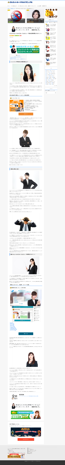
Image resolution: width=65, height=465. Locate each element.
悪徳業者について (13, 8)
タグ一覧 (56, 85)
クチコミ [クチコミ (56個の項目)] (47, 73)
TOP (9, 8)
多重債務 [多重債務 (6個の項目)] (54, 77)
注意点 (20, 35)
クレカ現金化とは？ (31, 449)
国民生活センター (11, 450)
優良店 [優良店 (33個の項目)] (50, 77)
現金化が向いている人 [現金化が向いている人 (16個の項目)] (52, 81)
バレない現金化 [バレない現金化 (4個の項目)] (48, 74)
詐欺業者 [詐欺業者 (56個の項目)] (53, 82)
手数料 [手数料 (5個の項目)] (47, 78)
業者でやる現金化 (17, 35)
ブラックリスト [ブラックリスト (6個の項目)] (53, 74)
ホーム (29, 448)
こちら (24, 452)
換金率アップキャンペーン (32, 451)
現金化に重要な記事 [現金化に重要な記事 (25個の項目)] (48, 82)
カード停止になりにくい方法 (32, 450)
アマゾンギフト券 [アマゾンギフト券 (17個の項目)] (52, 70)
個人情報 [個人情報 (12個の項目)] (47, 77)
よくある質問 (30, 452)
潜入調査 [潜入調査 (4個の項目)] (47, 81)
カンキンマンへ (26, 439)
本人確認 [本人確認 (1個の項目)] (55, 78)
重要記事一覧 (30, 453)
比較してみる (26, 333)
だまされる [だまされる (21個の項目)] (47, 70)
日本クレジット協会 (11, 451)
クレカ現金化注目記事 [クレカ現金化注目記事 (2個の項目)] (52, 73)
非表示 (19, 55)
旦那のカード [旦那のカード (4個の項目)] (50, 78)
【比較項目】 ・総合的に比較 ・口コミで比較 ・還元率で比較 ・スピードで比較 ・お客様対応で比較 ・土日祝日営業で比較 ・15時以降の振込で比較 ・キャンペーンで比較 (13, 327)
